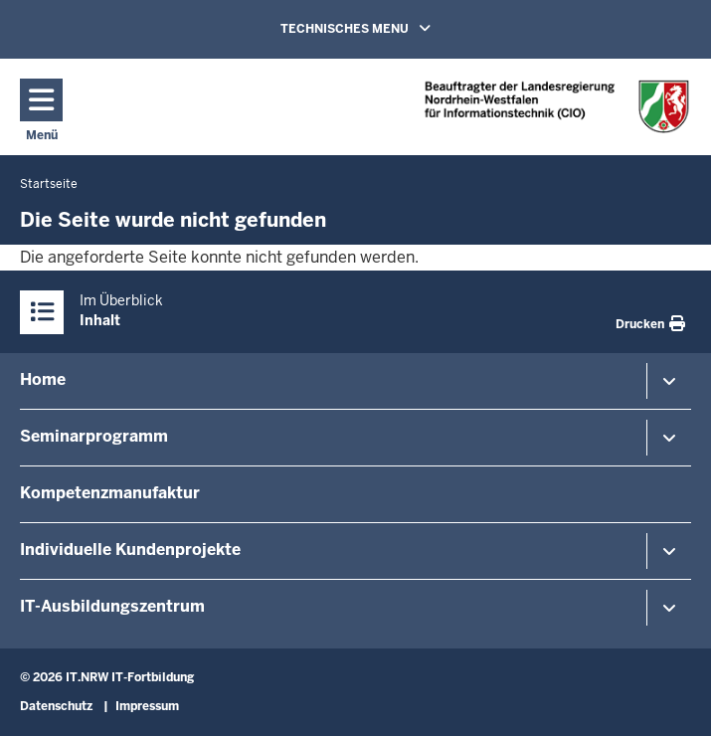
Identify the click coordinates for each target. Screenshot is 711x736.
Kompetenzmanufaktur (110, 492)
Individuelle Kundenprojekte (130, 549)
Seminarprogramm (94, 436)
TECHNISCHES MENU (383, 28)
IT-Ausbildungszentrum (112, 606)
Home (43, 379)
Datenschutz (56, 706)
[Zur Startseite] (557, 106)
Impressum (147, 706)
